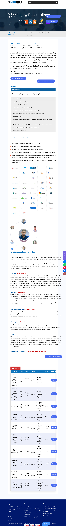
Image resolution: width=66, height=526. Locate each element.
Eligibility (41, 33)
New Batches (34, 1)
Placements (51, 33)
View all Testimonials (53, 354)
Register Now (44, 1)
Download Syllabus (54, 16)
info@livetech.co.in (13, 1)
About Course (31, 33)
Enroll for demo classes (42, 78)
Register (54, 378)
